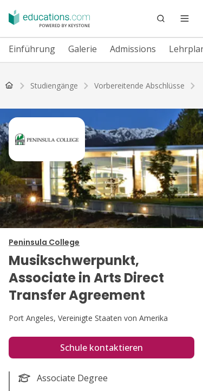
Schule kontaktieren (101, 348)
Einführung (32, 49)
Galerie (82, 49)
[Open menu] (184, 18)
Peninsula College (44, 242)
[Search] (161, 18)
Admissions (133, 49)
